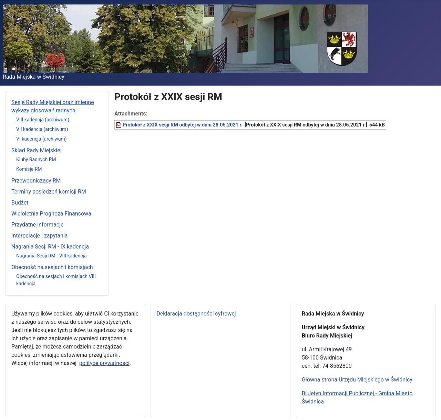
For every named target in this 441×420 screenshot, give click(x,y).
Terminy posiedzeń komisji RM (48, 191)
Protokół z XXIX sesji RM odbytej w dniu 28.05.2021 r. (183, 125)
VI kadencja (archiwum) (41, 139)
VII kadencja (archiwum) (42, 129)
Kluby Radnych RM (36, 159)
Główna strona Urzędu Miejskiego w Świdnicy (357, 379)
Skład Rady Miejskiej (36, 150)
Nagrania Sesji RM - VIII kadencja (51, 255)
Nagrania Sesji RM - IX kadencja (50, 246)
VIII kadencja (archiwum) (42, 119)
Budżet (19, 202)
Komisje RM (29, 169)
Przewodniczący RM (36, 180)
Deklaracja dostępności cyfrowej (196, 313)
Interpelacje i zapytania (39, 235)
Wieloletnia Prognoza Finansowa (51, 213)
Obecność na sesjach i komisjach (52, 267)
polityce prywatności (104, 363)
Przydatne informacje (37, 224)
